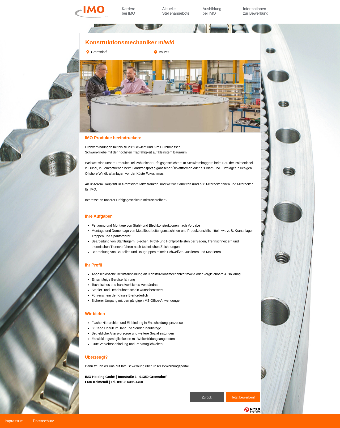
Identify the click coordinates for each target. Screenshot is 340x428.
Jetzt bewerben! (243, 397)
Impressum (14, 421)
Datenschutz (43, 421)
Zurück (207, 397)
